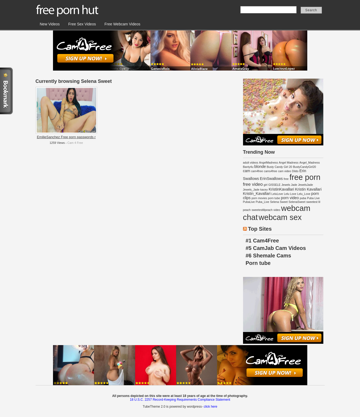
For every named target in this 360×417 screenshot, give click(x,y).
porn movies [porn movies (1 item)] (259, 198)
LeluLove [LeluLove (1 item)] (277, 193)
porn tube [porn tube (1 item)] (274, 198)
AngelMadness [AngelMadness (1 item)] (268, 162)
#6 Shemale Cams (268, 255)
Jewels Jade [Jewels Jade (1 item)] (289, 184)
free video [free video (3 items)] (253, 184)
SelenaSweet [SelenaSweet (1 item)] (297, 201)
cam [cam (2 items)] (246, 171)
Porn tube (258, 263)
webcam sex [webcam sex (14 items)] (280, 217)
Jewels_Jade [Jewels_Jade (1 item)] (251, 189)
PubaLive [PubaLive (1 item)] (249, 201)
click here (210, 406)
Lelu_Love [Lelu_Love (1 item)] (303, 193)
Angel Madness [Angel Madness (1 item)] (288, 162)
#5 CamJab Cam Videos (276, 248)
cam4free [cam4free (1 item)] (257, 171)
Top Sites (260, 229)
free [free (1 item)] (286, 178)
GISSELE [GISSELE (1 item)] (274, 184)
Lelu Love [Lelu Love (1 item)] (290, 193)
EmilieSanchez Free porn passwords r (66, 137)
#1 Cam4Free (262, 241)
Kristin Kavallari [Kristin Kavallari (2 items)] (308, 189)
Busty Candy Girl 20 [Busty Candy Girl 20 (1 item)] (279, 166)
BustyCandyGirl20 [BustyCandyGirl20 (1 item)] (304, 166)
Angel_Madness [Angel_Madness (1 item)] (309, 162)
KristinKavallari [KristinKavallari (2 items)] (281, 189)
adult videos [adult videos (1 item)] (250, 162)
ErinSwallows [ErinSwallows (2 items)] (271, 178)
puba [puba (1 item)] (303, 198)
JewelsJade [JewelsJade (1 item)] (305, 184)
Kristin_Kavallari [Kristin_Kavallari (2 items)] (257, 193)
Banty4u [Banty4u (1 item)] (248, 166)
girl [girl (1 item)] (265, 184)
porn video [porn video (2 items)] (290, 198)
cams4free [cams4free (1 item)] (270, 171)
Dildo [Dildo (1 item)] (295, 171)
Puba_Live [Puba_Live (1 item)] (262, 201)
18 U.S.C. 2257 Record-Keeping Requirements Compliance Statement (180, 399)
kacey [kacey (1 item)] (264, 189)
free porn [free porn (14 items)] (304, 177)
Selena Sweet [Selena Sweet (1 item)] (279, 201)
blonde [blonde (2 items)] (260, 166)
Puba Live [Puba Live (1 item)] (313, 198)
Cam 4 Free (75, 142)
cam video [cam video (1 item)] (284, 171)
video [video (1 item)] (276, 209)
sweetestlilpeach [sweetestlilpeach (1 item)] (262, 209)
